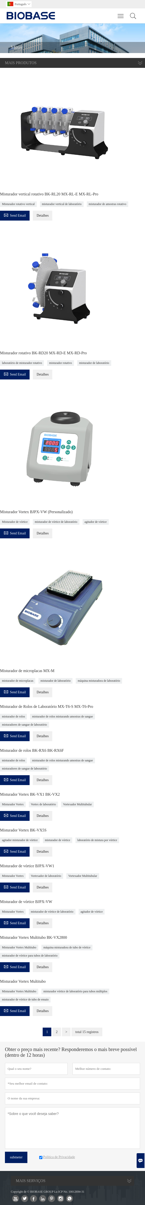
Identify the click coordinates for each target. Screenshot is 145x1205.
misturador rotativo (60, 363)
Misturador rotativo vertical (18, 204)
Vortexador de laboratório (46, 876)
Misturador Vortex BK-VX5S (23, 830)
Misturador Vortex (13, 804)
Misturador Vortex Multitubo (19, 947)
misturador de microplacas (17, 680)
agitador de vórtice (96, 522)
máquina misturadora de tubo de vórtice (67, 947)
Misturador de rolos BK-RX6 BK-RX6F (32, 750)
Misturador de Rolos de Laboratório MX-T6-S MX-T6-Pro (46, 706)
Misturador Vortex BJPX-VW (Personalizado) (36, 512)
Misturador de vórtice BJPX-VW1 (27, 866)
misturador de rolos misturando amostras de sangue (62, 716)
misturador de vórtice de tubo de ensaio (25, 999)
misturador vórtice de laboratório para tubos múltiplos (75, 991)
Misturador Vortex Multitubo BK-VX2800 (33, 937)
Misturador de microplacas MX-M (27, 671)
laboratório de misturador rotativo (22, 363)
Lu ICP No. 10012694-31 (69, 1191)
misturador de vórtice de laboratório (56, 522)
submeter (16, 1157)
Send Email (15, 214)
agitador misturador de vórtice (20, 840)
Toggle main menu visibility (121, 13)
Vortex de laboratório (43, 804)
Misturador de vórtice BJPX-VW (26, 902)
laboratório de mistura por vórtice (97, 840)
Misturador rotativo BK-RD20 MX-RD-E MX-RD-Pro (43, 353)
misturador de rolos (13, 716)
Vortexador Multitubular (77, 804)
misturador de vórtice (57, 840)
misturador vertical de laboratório (62, 204)
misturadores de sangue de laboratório (24, 724)
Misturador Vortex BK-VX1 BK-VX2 (30, 794)
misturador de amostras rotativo (107, 204)
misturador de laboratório (94, 363)
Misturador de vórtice (15, 522)
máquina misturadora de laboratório (99, 680)
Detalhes (42, 215)
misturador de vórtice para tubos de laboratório (29, 955)
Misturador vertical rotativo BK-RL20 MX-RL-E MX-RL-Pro (49, 194)
